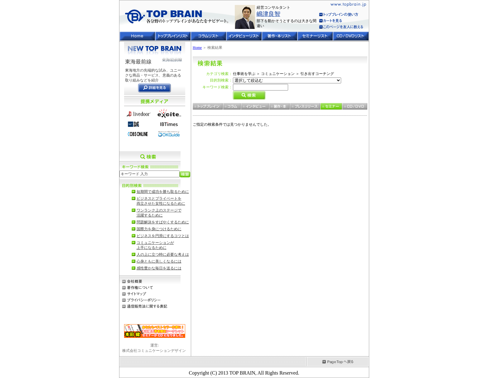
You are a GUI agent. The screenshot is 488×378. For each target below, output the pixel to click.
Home (197, 47)
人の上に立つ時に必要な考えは (163, 254)
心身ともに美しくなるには (159, 261)
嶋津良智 (268, 14)
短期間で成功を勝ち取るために (163, 191)
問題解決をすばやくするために (163, 222)
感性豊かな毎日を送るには (159, 268)
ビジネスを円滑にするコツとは (163, 236)
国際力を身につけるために (159, 229)
